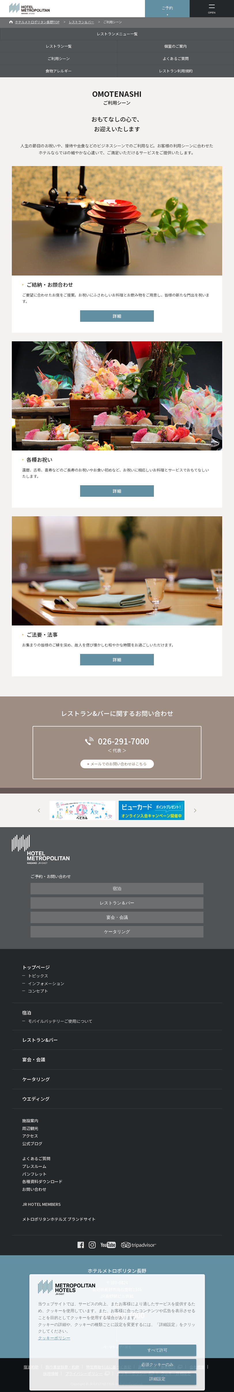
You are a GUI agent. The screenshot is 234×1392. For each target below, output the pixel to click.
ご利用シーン (59, 58)
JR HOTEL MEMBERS (41, 1204)
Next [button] (195, 810)
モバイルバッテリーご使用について (60, 1021)
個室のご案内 (175, 46)
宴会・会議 (117, 917)
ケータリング (117, 931)
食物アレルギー (59, 71)
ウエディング (36, 1098)
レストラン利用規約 (176, 71)
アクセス (30, 1136)
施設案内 (30, 1120)
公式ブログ (32, 1143)
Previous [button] (39, 810)
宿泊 (117, 888)
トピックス (38, 976)
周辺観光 (30, 1128)
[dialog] (117, 1332)
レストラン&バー (40, 1039)
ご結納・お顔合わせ (50, 284)
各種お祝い (39, 459)
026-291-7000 (123, 741)
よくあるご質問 (176, 58)
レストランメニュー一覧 (117, 33)
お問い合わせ (34, 1189)
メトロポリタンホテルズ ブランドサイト (59, 1219)
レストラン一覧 (59, 46)
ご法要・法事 (42, 634)
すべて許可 (157, 1350)
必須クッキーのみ (157, 1364)
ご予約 (167, 8)
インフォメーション (46, 983)
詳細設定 (157, 1378)
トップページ (36, 967)
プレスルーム (34, 1166)
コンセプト (38, 991)
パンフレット (34, 1174)
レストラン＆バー (81, 22)
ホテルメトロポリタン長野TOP (37, 22)
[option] (82, 810)
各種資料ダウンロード (42, 1181)
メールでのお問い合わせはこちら (118, 764)
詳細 (117, 316)
